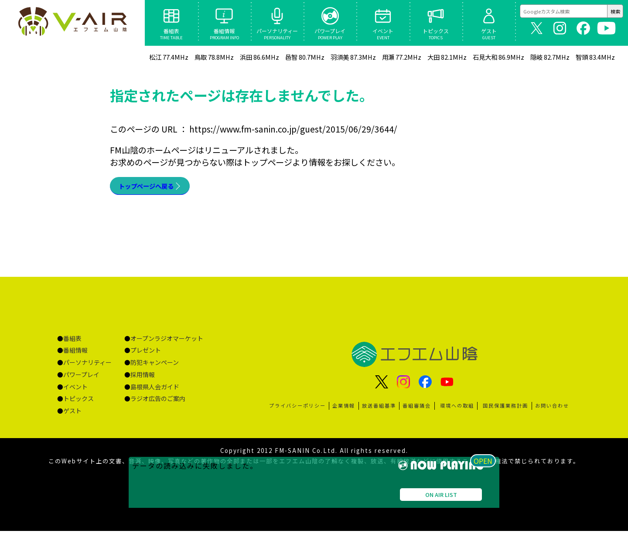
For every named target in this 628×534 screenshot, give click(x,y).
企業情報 (343, 408)
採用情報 (142, 377)
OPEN (486, 520)
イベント (75, 389)
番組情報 (75, 353)
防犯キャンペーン (154, 365)
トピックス (78, 401)
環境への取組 (457, 408)
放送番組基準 (379, 408)
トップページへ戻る (156, 187)
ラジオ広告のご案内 (157, 401)
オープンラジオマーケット (166, 341)
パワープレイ (81, 377)
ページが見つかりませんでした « (72, 22)
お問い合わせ (552, 408)
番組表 (72, 341)
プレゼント (145, 353)
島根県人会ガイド (154, 389)
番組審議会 (417, 408)
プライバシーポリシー (297, 408)
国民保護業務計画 (505, 408)
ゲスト (72, 413)
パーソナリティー (87, 365)
